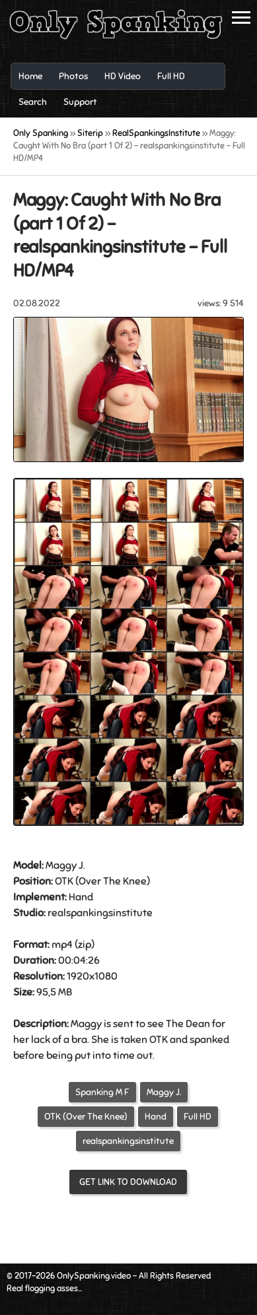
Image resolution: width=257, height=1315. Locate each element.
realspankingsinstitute (128, 1141)
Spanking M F (102, 1092)
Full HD (197, 1116)
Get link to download (128, 1182)
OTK (64, 881)
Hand (81, 897)
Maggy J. (164, 1092)
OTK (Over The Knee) (86, 1116)
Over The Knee (113, 881)
